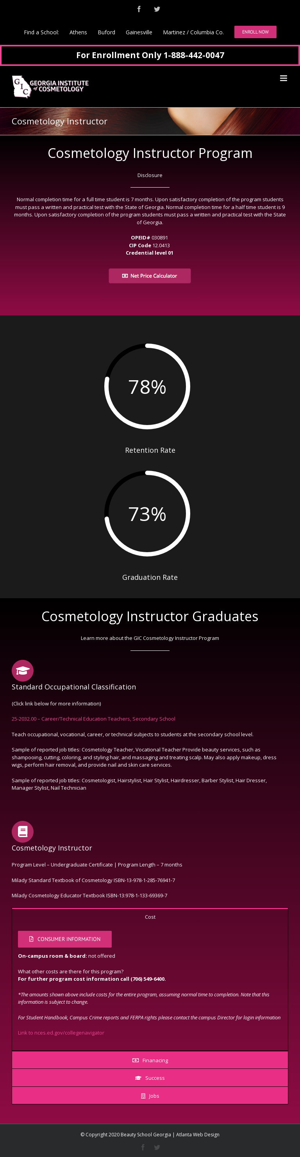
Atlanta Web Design (198, 1134)
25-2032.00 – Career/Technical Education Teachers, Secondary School (93, 718)
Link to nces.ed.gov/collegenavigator (61, 1032)
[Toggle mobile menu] (284, 78)
